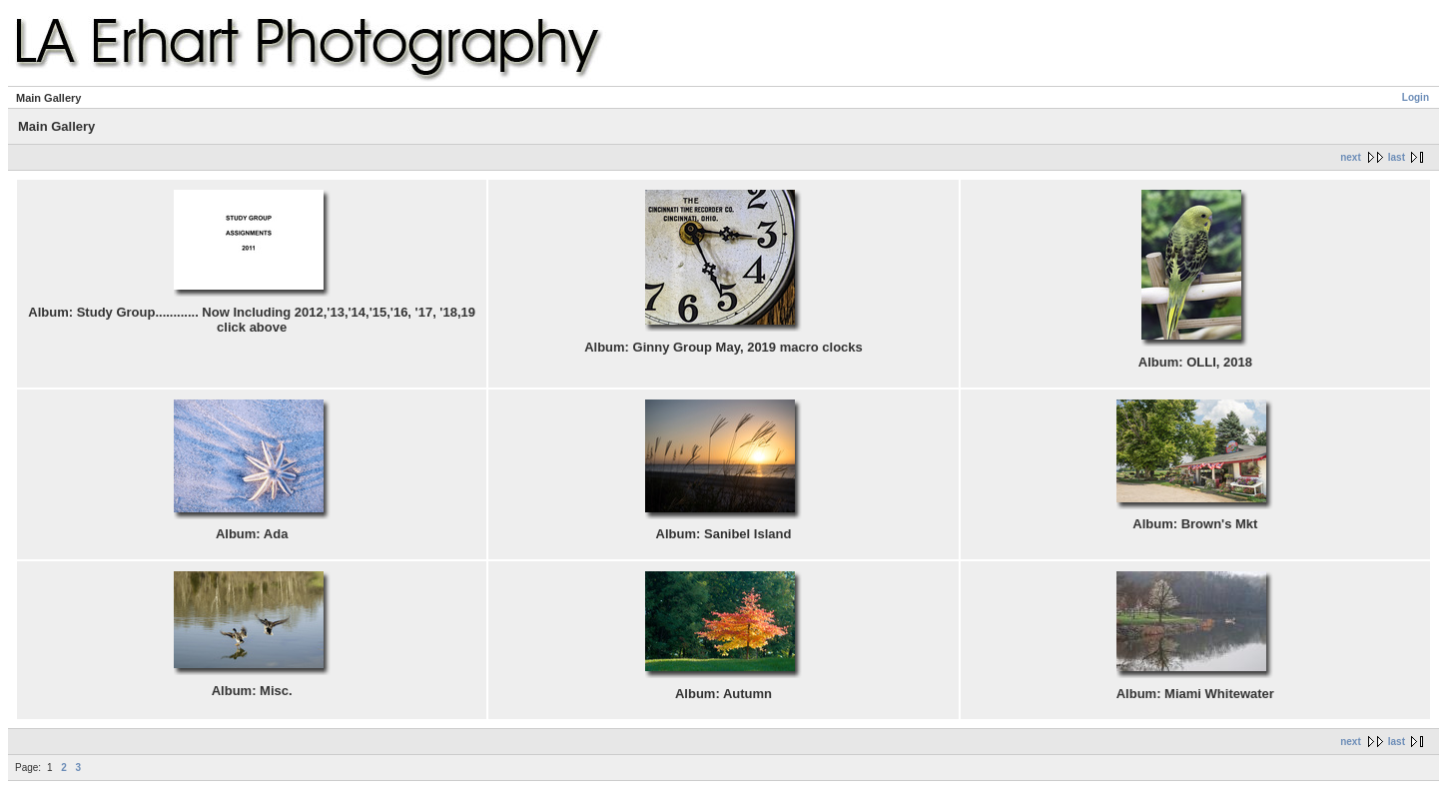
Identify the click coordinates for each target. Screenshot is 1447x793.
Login (1415, 97)
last (1396, 157)
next (1350, 157)
